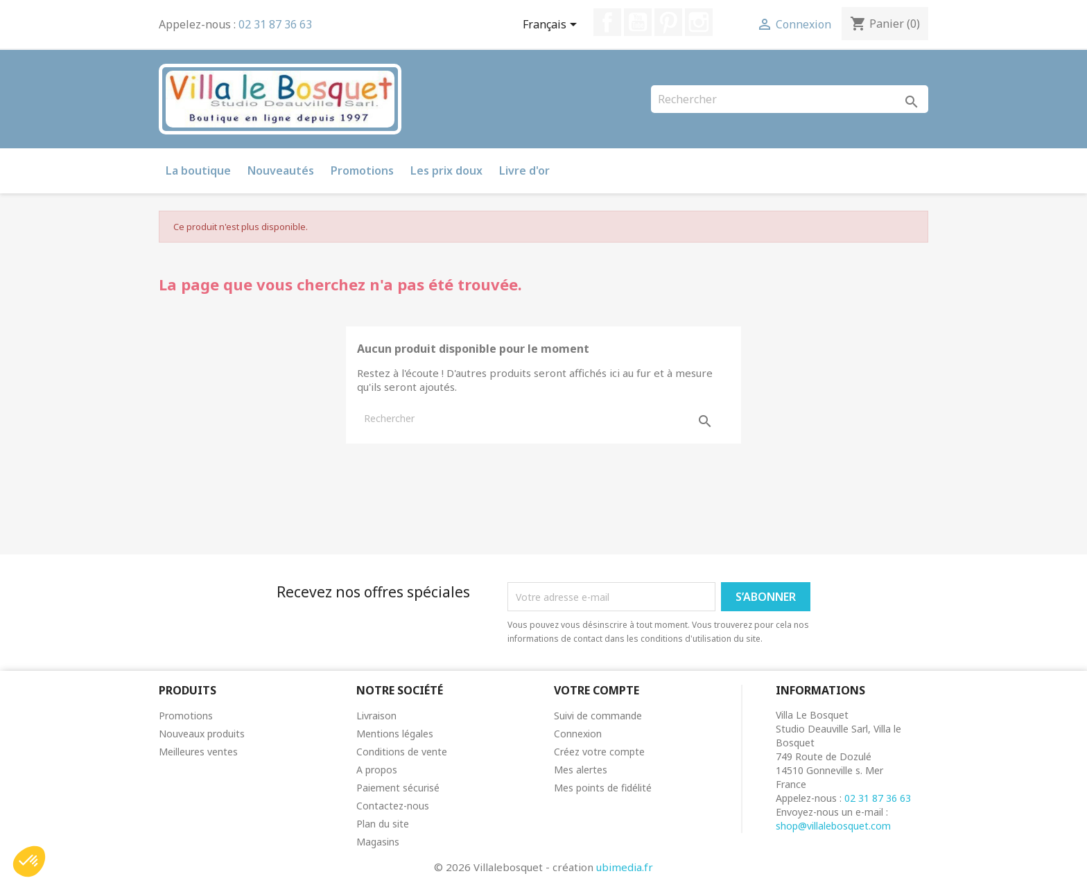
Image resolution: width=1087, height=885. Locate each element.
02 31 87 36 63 (275, 24)
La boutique (198, 170)
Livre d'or (524, 170)
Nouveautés (280, 170)
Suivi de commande (598, 715)
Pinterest (668, 22)
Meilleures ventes (198, 751)
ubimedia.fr (624, 867)
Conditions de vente (401, 751)
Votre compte (596, 690)
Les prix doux (446, 170)
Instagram (699, 22)
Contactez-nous (392, 805)
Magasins (377, 841)
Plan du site (382, 823)
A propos (376, 769)
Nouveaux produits (202, 733)
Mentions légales (394, 733)
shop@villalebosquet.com (833, 825)
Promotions (362, 170)
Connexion (578, 733)
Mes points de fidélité (603, 787)
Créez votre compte (599, 751)
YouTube (638, 22)
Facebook (607, 22)
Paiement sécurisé (398, 787)
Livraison (376, 715)
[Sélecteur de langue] (552, 25)
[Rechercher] (789, 99)
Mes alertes (580, 769)
